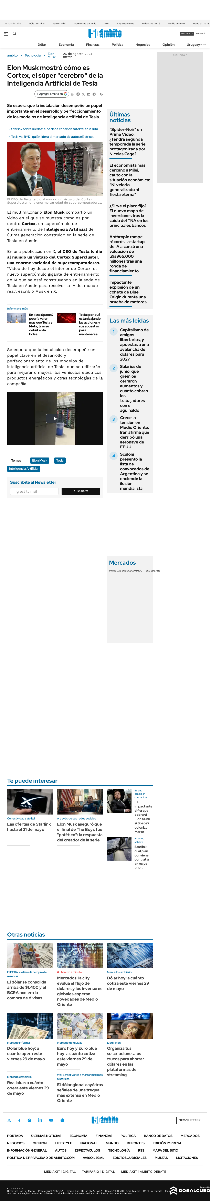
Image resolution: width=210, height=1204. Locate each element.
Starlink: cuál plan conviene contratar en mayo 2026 (142, 857)
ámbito (12, 55)
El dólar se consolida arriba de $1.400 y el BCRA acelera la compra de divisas (26, 990)
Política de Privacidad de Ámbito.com (41, 1158)
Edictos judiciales (130, 1158)
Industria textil (151, 23)
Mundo (112, 1143)
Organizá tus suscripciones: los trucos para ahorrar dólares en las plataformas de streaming (125, 1061)
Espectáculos (87, 1150)
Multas (161, 1158)
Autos (60, 1150)
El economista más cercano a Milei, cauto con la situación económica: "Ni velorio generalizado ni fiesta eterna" (129, 180)
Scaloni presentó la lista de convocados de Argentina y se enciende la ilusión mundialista (134, 471)
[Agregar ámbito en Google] (51, 94)
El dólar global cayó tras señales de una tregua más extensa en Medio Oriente (80, 1092)
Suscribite (81, 491)
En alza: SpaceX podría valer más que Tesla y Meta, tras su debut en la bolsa (41, 324)
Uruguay (193, 44)
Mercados (190, 1136)
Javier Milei (59, 23)
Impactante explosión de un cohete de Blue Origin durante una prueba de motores (128, 292)
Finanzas (92, 44)
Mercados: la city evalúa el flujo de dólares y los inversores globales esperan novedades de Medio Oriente (79, 991)
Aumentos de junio (85, 23)
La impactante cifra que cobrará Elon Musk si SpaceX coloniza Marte (143, 817)
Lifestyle (63, 1143)
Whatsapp (62, 1120)
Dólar (42, 44)
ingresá (200, 34)
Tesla (60, 460)
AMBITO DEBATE (143, 1172)
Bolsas (126, 570)
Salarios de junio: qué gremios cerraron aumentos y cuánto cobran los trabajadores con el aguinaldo (134, 388)
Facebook (19, 1120)
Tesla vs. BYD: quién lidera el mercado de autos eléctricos (52, 137)
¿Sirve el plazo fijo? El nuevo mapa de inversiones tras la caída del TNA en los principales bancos (128, 215)
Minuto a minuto (71, 972)
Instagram (29, 1120)
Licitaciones (187, 1158)
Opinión (168, 44)
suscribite (187, 34)
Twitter (9, 1120)
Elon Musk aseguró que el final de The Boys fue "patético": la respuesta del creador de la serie (80, 832)
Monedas (115, 570)
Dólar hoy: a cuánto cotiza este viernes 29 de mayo (128, 983)
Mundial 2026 (201, 23)
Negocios (143, 44)
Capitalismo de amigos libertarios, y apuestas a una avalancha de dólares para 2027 (134, 344)
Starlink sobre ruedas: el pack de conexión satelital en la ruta (54, 129)
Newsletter (200, 44)
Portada (15, 1136)
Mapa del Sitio (165, 1150)
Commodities (140, 570)
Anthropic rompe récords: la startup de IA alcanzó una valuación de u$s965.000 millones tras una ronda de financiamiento (127, 254)
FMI (106, 23)
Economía (66, 44)
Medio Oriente (176, 23)
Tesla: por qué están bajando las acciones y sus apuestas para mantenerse (90, 324)
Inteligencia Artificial (23, 468)
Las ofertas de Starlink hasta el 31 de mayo (29, 827)
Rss (141, 1150)
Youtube (51, 1120)
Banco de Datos (158, 1136)
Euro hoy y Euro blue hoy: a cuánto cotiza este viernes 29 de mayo (77, 1056)
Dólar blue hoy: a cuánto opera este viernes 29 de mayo (26, 1054)
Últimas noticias (46, 1136)
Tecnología (33, 55)
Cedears (154, 570)
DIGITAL (60, 1172)
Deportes (136, 1143)
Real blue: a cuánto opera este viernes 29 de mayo (28, 1088)
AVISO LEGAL (93, 1158)
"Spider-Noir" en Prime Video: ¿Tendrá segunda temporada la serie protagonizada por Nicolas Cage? (127, 141)
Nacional (89, 1143)
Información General (27, 1150)
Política (117, 44)
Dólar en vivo (36, 23)
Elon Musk (51, 55)
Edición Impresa (167, 1143)
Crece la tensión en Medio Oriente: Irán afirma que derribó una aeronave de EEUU (134, 432)
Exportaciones (125, 23)
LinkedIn (40, 1120)
